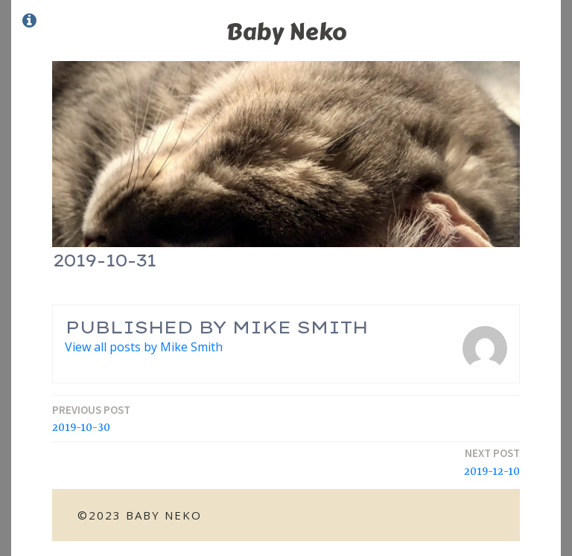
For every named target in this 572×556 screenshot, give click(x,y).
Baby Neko (286, 31)
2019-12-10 (492, 462)
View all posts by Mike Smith (144, 347)
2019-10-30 (91, 418)
